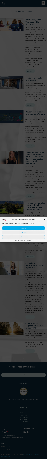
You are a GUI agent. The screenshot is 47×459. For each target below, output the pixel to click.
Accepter (23, 228)
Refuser (23, 232)
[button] (44, 219)
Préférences (23, 237)
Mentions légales (19, 240)
